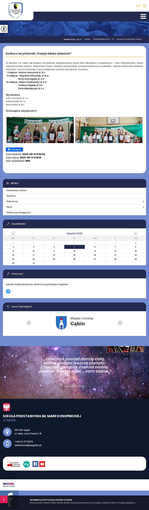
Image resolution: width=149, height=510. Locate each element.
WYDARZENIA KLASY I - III (102, 39)
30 (13, 263)
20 (95, 255)
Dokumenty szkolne (17, 190)
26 (74, 259)
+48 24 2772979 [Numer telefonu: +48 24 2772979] (24, 441)
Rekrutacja (12, 201)
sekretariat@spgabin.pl (138, 6)
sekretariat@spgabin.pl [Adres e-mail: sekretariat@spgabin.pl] (28, 445)
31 (33, 263)
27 (95, 259)
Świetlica (11, 196)
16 (13, 255)
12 (74, 251)
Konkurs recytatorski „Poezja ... (128, 39)
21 (115, 255)
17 (33, 255)
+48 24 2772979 (144, 5)
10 (33, 251)
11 (54, 251)
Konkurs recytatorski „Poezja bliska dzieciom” (39, 54)
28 (115, 259)
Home (78, 39)
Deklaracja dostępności (19, 212)
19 (74, 255)
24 (33, 259)
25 (54, 259)
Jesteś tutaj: (69, 39)
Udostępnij (14, 149)
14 (115, 251)
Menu (15, 183)
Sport (9, 207)
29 (136, 259)
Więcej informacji (8, 291)
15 (136, 251)
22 (136, 255)
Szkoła (85, 39)
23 (13, 259)
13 (95, 251)
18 (54, 255)
